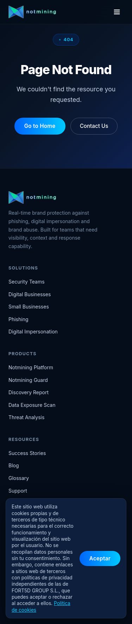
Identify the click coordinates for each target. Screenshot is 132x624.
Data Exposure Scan (32, 405)
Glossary (18, 478)
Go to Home (40, 126)
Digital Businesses (29, 294)
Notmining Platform (30, 367)
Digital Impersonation (33, 331)
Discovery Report (28, 392)
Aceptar (100, 558)
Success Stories (27, 453)
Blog (13, 465)
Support (17, 491)
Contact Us (94, 126)
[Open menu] (117, 12)
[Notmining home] (56, 12)
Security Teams (26, 282)
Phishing (18, 319)
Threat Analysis (26, 417)
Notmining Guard (28, 380)
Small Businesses (28, 307)
